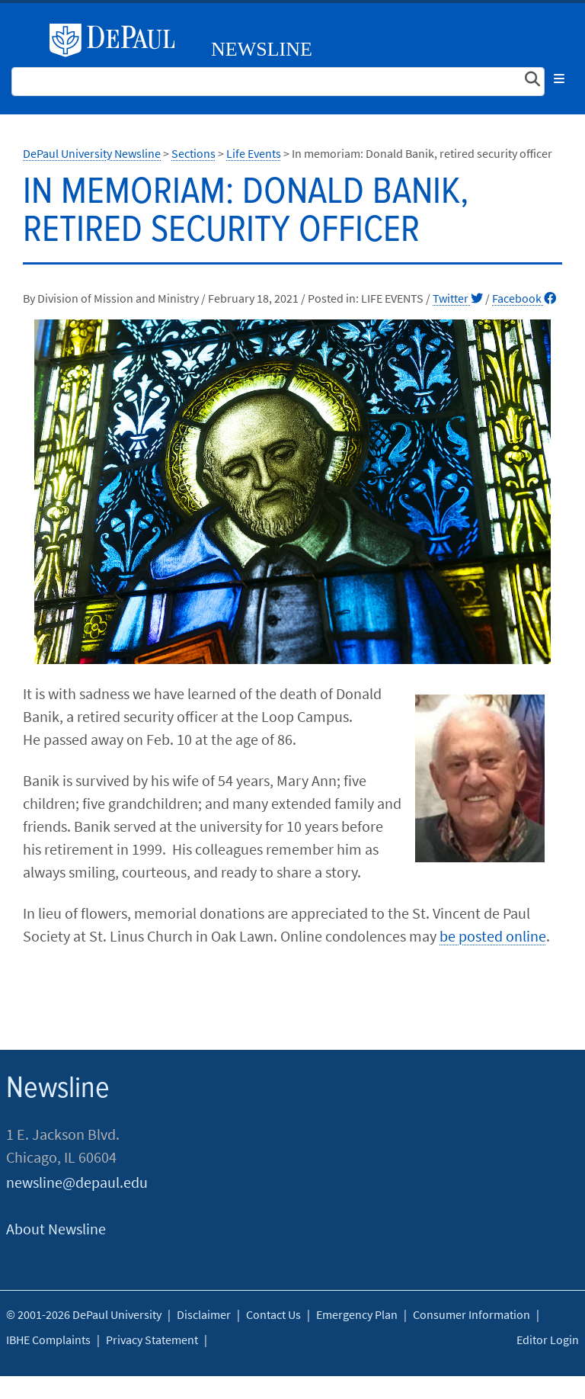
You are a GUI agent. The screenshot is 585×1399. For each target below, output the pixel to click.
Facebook (524, 298)
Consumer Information (471, 1314)
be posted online (493, 935)
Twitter (458, 298)
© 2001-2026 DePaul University (83, 1314)
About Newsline (56, 1228)
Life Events (253, 153)
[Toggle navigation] (559, 78)
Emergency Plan (357, 1314)
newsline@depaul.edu (77, 1182)
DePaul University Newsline (92, 153)
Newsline (261, 49)
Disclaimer (204, 1314)
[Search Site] (278, 81)
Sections (193, 153)
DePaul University (118, 40)
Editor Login (547, 1339)
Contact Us (273, 1314)
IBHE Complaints (48, 1339)
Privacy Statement (152, 1339)
